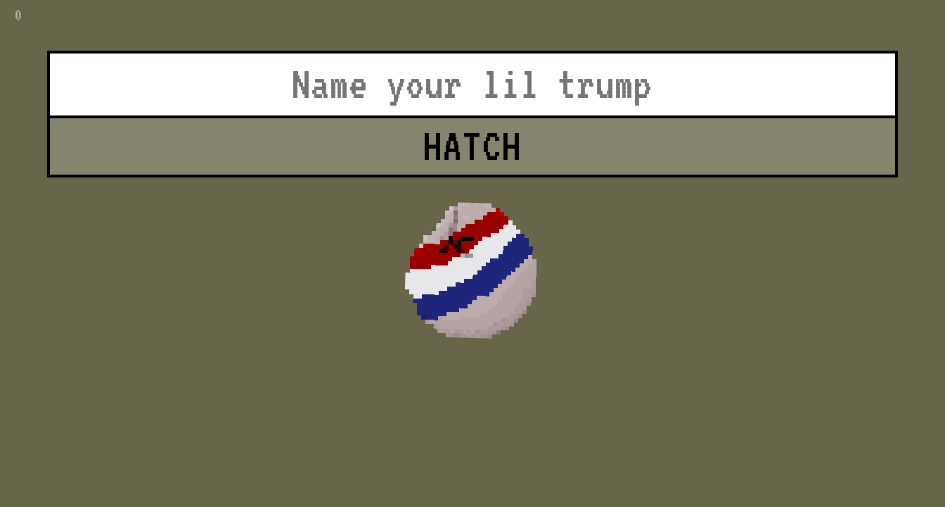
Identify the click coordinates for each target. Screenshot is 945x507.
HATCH (472, 146)
